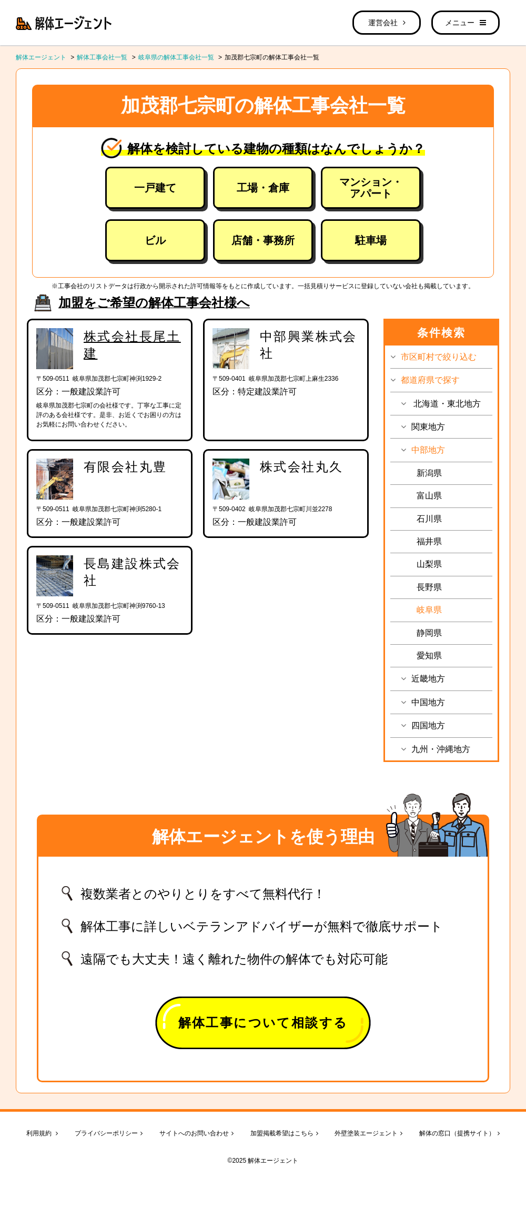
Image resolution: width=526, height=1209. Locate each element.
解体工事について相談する (263, 1022)
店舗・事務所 (263, 240)
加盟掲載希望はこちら (284, 1133)
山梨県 (429, 564)
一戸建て (155, 188)
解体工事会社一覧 (102, 57)
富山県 (429, 495)
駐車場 (371, 240)
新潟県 (429, 473)
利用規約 (42, 1133)
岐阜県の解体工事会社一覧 (176, 57)
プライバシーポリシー (109, 1133)
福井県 (429, 541)
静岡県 (429, 632)
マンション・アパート (370, 187)
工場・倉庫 (263, 188)
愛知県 (429, 655)
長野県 (429, 587)
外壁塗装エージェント (368, 1133)
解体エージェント (41, 57)
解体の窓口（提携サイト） (459, 1133)
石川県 (429, 518)
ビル (155, 240)
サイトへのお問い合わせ (196, 1133)
